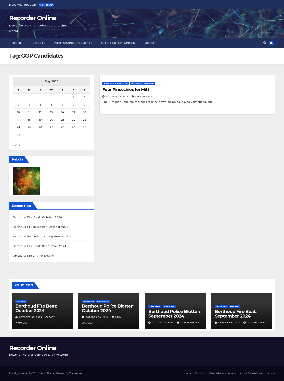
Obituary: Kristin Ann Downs (33, 255)
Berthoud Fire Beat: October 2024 (37, 217)
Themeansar (76, 373)
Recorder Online (32, 18)
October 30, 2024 (31, 317)
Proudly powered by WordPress (27, 373)
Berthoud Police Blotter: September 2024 (43, 236)
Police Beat (103, 301)
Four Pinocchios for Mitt (125, 89)
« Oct (16, 145)
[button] (264, 43)
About (150, 43)
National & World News (115, 83)
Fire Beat (21, 301)
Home (17, 43)
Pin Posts (38, 43)
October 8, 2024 (163, 322)
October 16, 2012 (117, 96)
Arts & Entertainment (119, 43)
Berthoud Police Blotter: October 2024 (40, 226)
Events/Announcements (73, 43)
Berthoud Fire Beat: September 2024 (39, 246)
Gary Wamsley (143, 96)
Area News (88, 301)
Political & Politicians (142, 83)
